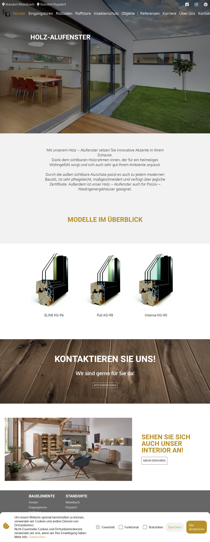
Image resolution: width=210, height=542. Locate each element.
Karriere (169, 13)
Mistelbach (73, 502)
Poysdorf (71, 507)
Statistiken (156, 527)
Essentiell (108, 527)
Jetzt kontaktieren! (105, 385)
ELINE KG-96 (54, 315)
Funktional (132, 527)
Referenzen (150, 13)
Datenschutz (37, 537)
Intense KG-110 (156, 315)
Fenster (33, 502)
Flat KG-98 (105, 315)
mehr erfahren (154, 461)
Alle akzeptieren (196, 527)
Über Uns (187, 13)
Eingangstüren (38, 507)
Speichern (174, 527)
